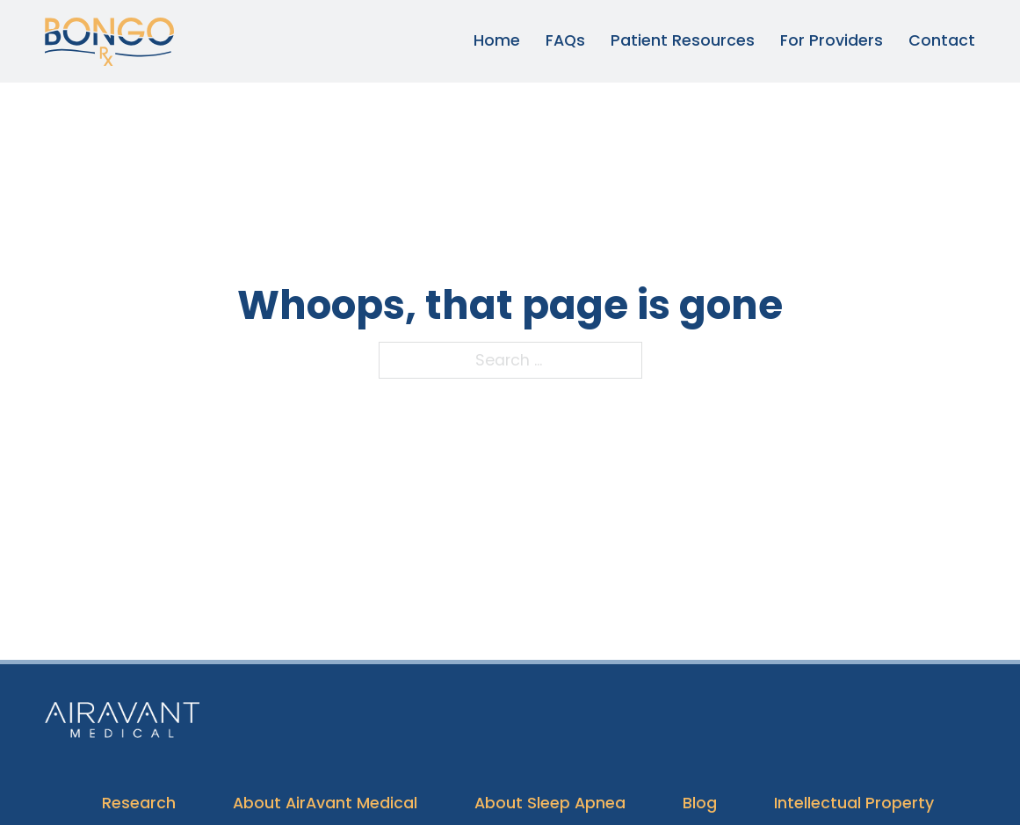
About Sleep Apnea (550, 803)
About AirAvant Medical (325, 803)
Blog (700, 803)
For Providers (831, 40)
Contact (941, 40)
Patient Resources (683, 40)
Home (497, 40)
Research (139, 803)
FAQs (565, 40)
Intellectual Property (854, 803)
